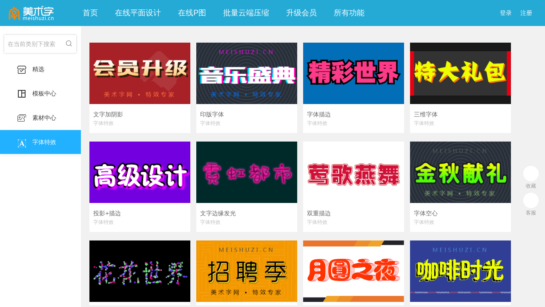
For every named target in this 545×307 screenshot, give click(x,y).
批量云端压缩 (246, 13)
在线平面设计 (138, 13)
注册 (526, 12)
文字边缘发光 (218, 213)
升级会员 (301, 13)
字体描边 (319, 114)
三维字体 (426, 114)
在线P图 (192, 13)
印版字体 (212, 114)
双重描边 (319, 213)
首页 (90, 13)
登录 (506, 12)
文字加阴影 (108, 114)
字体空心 (426, 213)
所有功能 (349, 13)
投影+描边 (106, 213)
